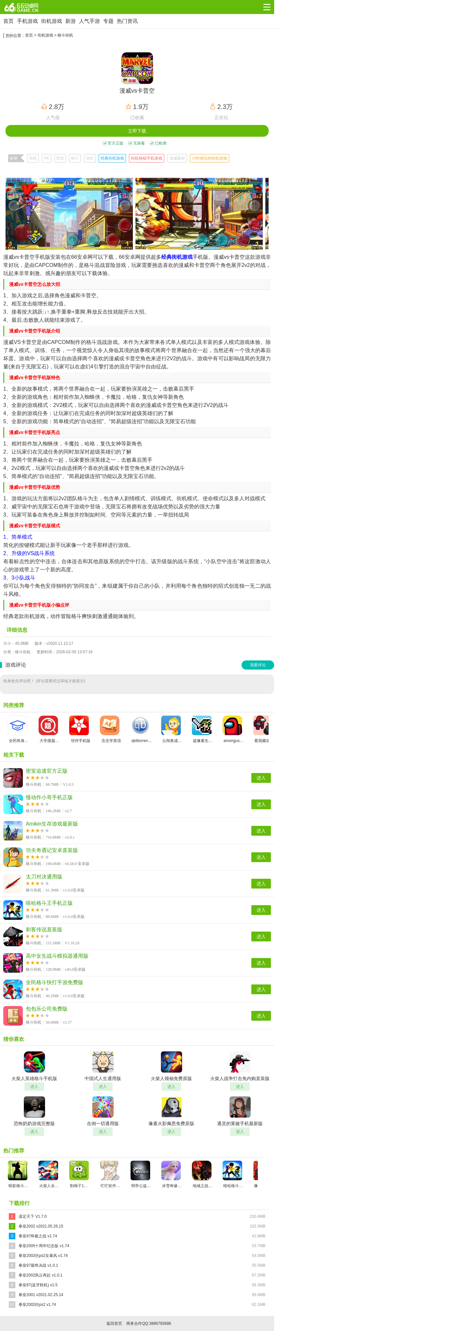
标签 (14, 158)
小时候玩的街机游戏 (209, 158)
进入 (261, 778)
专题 (108, 21)
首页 (8, 21)
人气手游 (89, 21)
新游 (70, 21)
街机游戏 (51, 21)
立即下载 (137, 130)
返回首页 (114, 1323)
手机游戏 (27, 21)
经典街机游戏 (112, 158)
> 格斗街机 (63, 35)
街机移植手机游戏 (146, 158)
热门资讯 (127, 21)
